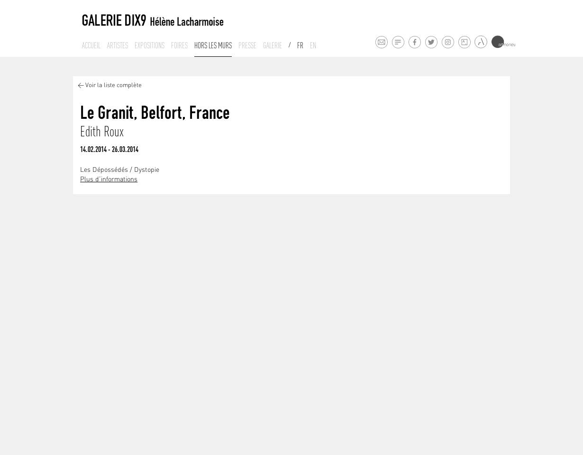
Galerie (272, 45)
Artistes (117, 45)
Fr (300, 45)
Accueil (91, 45)
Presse (247, 45)
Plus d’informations (108, 180)
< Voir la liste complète (110, 85)
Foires (179, 45)
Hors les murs (213, 45)
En (313, 45)
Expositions (149, 45)
